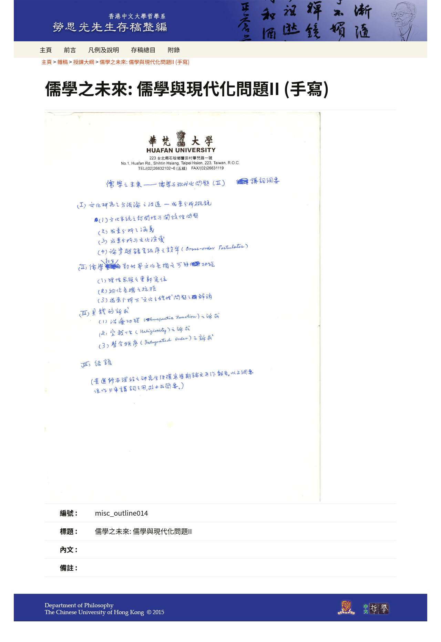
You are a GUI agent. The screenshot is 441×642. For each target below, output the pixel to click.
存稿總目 (143, 49)
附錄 (173, 49)
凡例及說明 (103, 49)
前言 (70, 49)
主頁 (46, 49)
